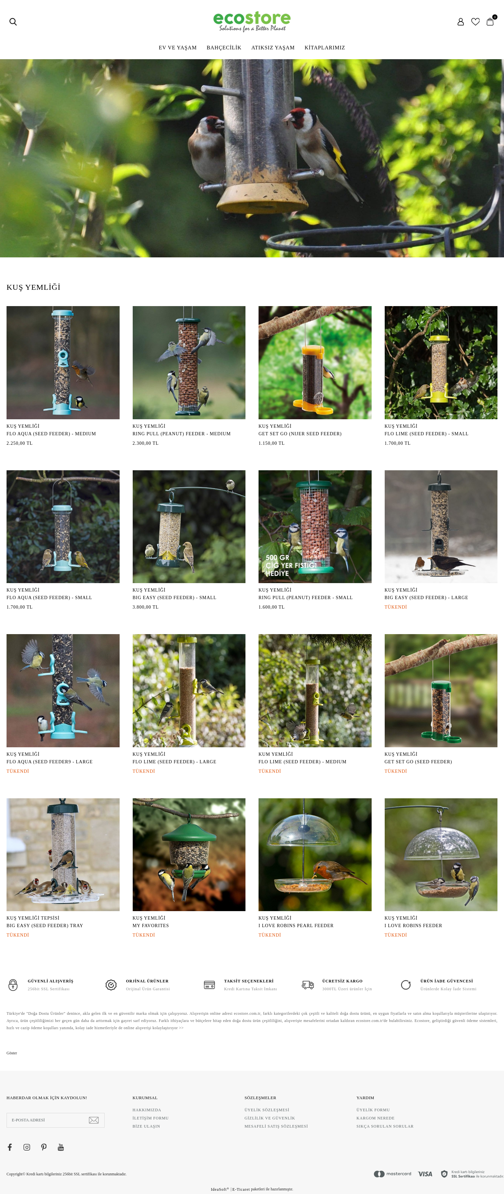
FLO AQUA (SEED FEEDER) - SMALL (49, 597)
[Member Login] (460, 21)
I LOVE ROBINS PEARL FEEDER (296, 925)
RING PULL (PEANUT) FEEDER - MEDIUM (182, 433)
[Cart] (490, 21)
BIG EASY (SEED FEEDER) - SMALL (175, 597)
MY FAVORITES (151, 925)
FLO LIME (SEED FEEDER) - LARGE (175, 761)
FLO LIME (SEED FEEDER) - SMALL (427, 433)
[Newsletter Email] (56, 1120)
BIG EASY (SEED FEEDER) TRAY (45, 925)
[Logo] (252, 21)
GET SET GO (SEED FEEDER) (418, 761)
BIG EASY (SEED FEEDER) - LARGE (426, 597)
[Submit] (94, 1120)
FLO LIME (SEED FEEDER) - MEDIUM (302, 761)
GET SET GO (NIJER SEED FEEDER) (300, 433)
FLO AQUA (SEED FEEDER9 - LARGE (50, 761)
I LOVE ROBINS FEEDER (414, 925)
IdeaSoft (220, 1189)
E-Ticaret (241, 1189)
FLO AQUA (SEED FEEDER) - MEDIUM (51, 433)
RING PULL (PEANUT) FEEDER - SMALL (306, 597)
